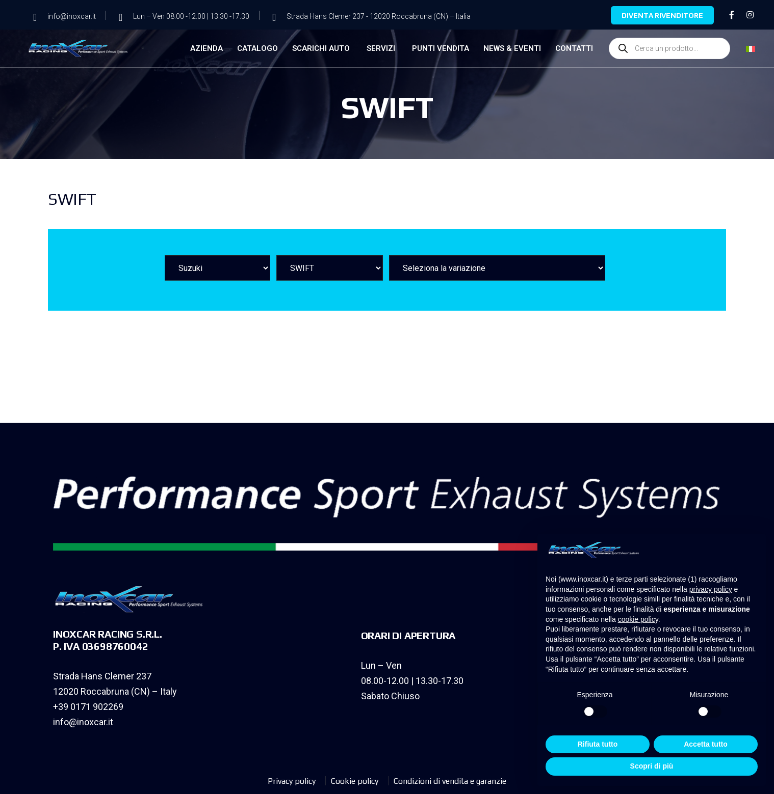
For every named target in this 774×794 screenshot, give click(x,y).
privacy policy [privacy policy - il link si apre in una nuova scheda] (710, 589)
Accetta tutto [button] (706, 744)
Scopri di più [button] (652, 766)
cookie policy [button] (638, 619)
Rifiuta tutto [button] (598, 744)
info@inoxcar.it (83, 722)
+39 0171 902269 (88, 706)
